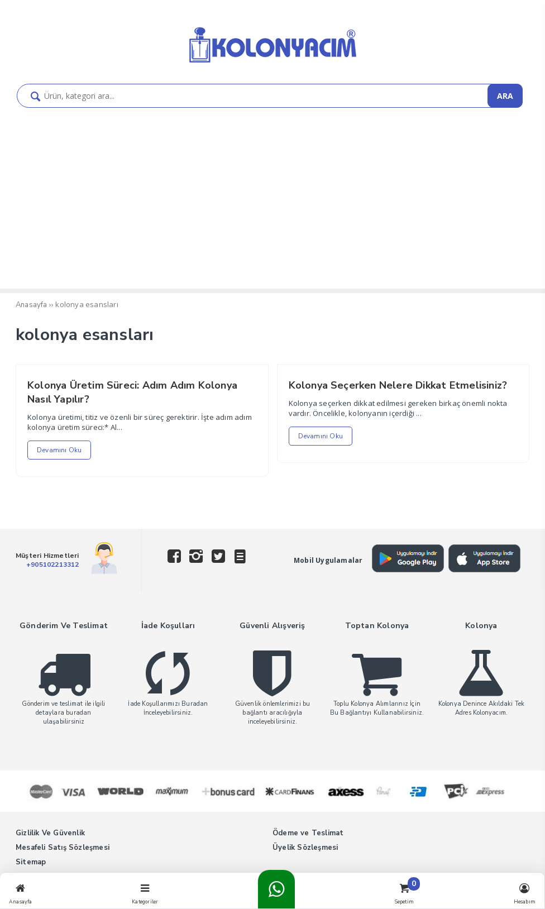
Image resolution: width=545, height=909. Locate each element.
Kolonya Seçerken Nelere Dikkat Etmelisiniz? (398, 385)
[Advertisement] (272, 205)
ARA (505, 95)
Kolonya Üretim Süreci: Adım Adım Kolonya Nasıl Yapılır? (132, 392)
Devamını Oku (59, 450)
